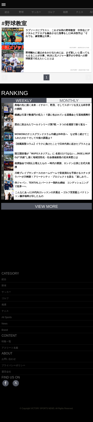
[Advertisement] (46, 237)
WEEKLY (24, 100)
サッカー (36, 12)
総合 (7, 12)
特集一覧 (6, 341)
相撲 (65, 12)
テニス (79, 12)
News (4, 323)
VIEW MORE (46, 206)
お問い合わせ (9, 359)
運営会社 (6, 371)
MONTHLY (69, 100)
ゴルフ (51, 12)
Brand (5, 330)
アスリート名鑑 (10, 347)
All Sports (7, 317)
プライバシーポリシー (13, 365)
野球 (21, 12)
